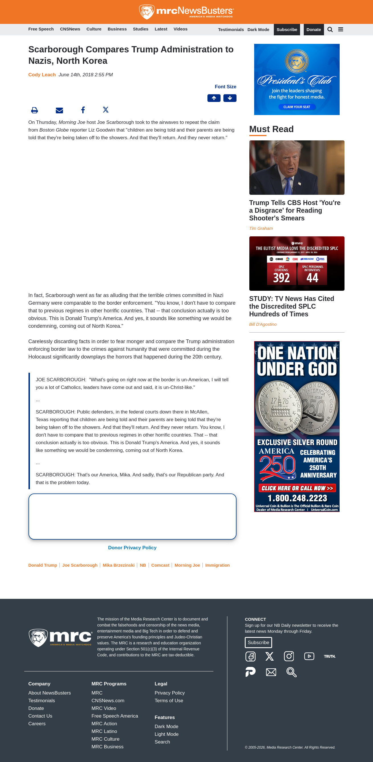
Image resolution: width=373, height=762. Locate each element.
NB (143, 565)
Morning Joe (187, 565)
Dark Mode (259, 29)
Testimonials (231, 29)
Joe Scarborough (79, 565)
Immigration (217, 565)
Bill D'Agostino (263, 324)
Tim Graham (261, 228)
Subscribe (287, 29)
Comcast (160, 565)
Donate (314, 29)
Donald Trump (42, 565)
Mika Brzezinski (119, 565)
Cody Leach (42, 74)
